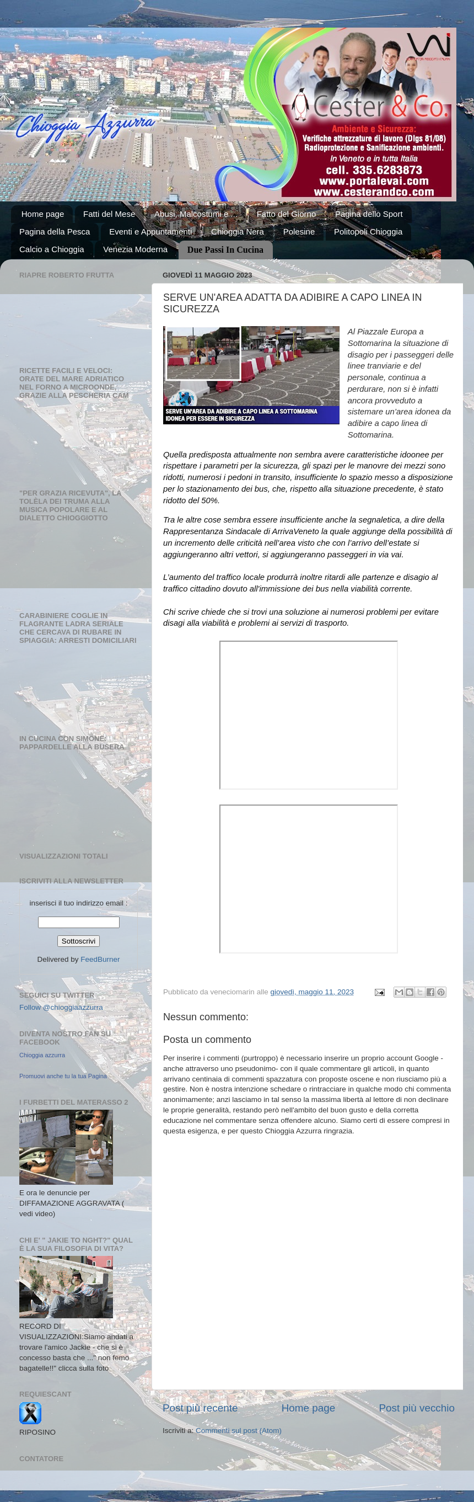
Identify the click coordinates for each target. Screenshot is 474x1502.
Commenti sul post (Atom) (239, 1430)
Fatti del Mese (109, 214)
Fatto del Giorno (286, 214)
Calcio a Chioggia (51, 249)
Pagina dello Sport (369, 214)
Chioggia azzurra (42, 1055)
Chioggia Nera (237, 231)
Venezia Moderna (135, 249)
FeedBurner (100, 959)
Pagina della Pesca (54, 231)
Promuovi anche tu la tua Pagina (63, 1076)
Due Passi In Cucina (225, 249)
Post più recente (200, 1408)
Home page (42, 214)
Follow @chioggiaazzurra (61, 1007)
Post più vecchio (417, 1408)
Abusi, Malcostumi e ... (196, 214)
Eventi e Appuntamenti (150, 231)
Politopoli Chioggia (368, 231)
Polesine (299, 231)
